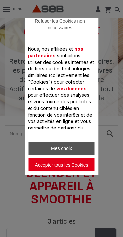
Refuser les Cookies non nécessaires (60, 24)
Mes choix (61, 148)
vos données (71, 88)
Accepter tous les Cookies (61, 165)
